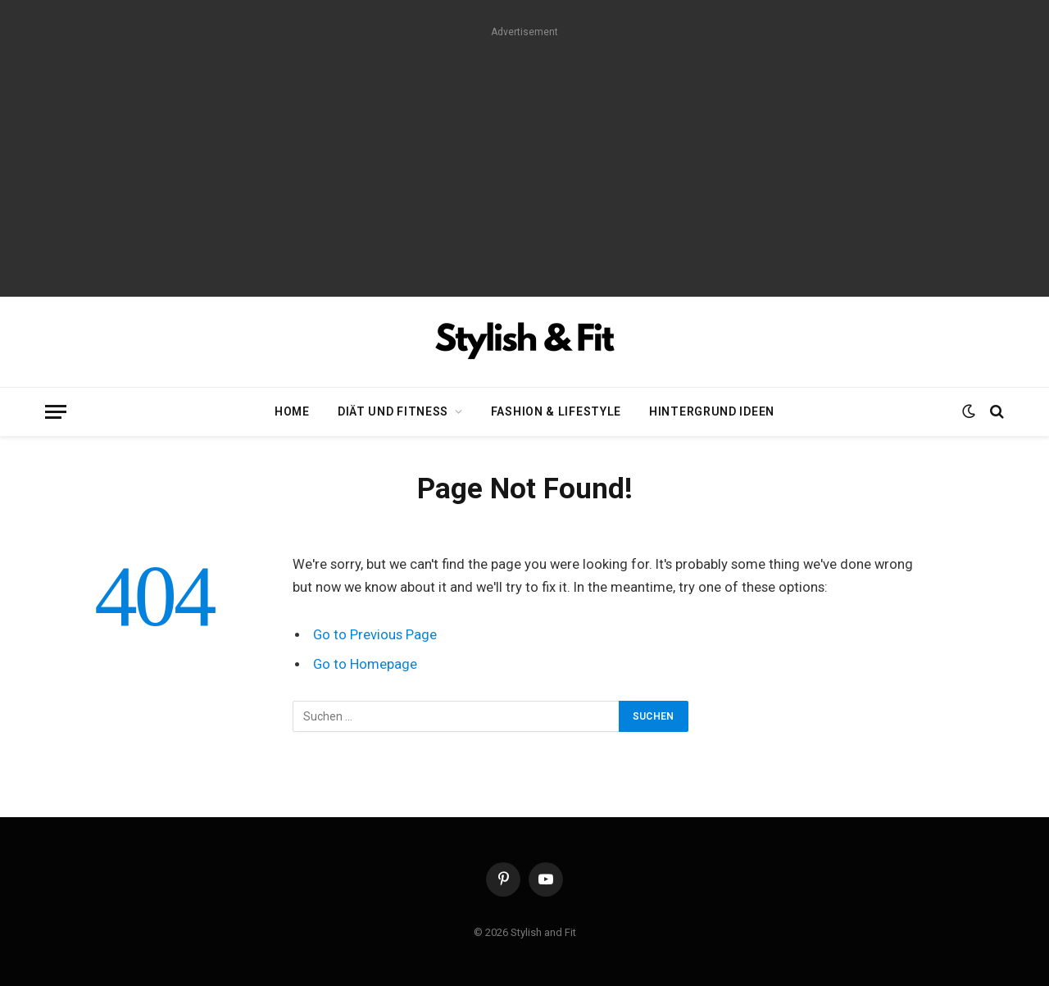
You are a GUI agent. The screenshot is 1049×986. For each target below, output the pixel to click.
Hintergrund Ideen (711, 411)
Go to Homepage (365, 664)
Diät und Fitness (393, 411)
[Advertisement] (524, 157)
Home (292, 411)
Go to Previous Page (375, 635)
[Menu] (55, 411)
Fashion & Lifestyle (556, 411)
